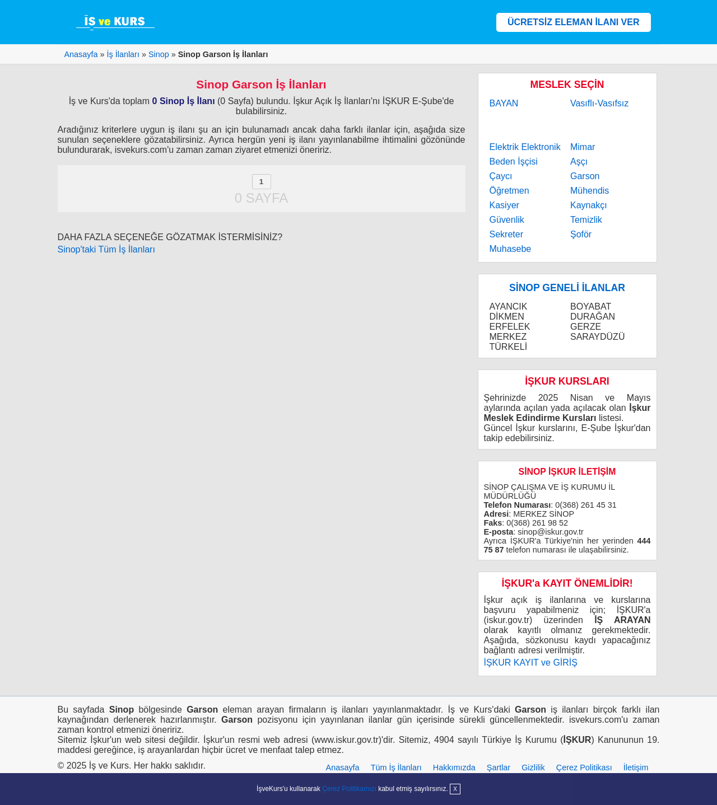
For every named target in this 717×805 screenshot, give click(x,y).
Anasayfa (343, 767)
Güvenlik (507, 219)
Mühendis (589, 190)
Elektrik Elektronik (525, 147)
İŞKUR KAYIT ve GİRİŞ (531, 662)
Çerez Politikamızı (349, 789)
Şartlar (498, 767)
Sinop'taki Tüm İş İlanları (106, 249)
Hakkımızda (454, 767)
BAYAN (504, 103)
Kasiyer (504, 205)
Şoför (581, 234)
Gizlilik (533, 767)
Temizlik (586, 219)
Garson (584, 176)
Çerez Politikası (584, 767)
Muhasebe (511, 249)
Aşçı (579, 161)
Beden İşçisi (514, 161)
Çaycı (501, 176)
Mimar (582, 147)
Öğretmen (509, 190)
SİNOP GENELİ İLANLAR (567, 287)
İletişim (636, 767)
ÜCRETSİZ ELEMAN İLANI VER (574, 22)
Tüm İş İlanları (396, 767)
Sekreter (506, 234)
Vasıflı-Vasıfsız (599, 103)
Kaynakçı (588, 205)
